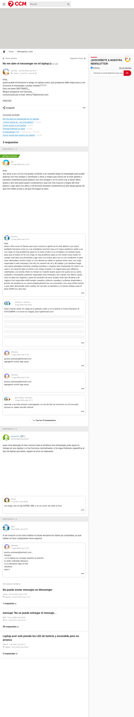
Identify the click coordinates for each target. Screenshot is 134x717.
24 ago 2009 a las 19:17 (24, 400)
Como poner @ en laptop (14, 125)
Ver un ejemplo (125, 68)
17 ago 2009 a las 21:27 (20, 548)
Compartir (10, 108)
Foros (11, 51)
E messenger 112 (11, 132)
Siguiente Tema (76, 58)
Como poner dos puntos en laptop (19, 135)
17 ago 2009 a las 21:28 (20, 355)
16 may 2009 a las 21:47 (20, 239)
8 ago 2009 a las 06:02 (23, 305)
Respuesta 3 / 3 (10, 519)
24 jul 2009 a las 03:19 (19, 529)
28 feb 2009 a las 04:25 (19, 439)
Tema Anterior (11, 58)
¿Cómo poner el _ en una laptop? (18, 122)
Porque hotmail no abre (14, 128)
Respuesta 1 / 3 (10, 149)
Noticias (95, 68)
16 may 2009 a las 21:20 (20, 164)
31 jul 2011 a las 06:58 (28, 73)
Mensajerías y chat (25, 51)
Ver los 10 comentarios (46, 420)
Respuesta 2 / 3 (10, 429)
